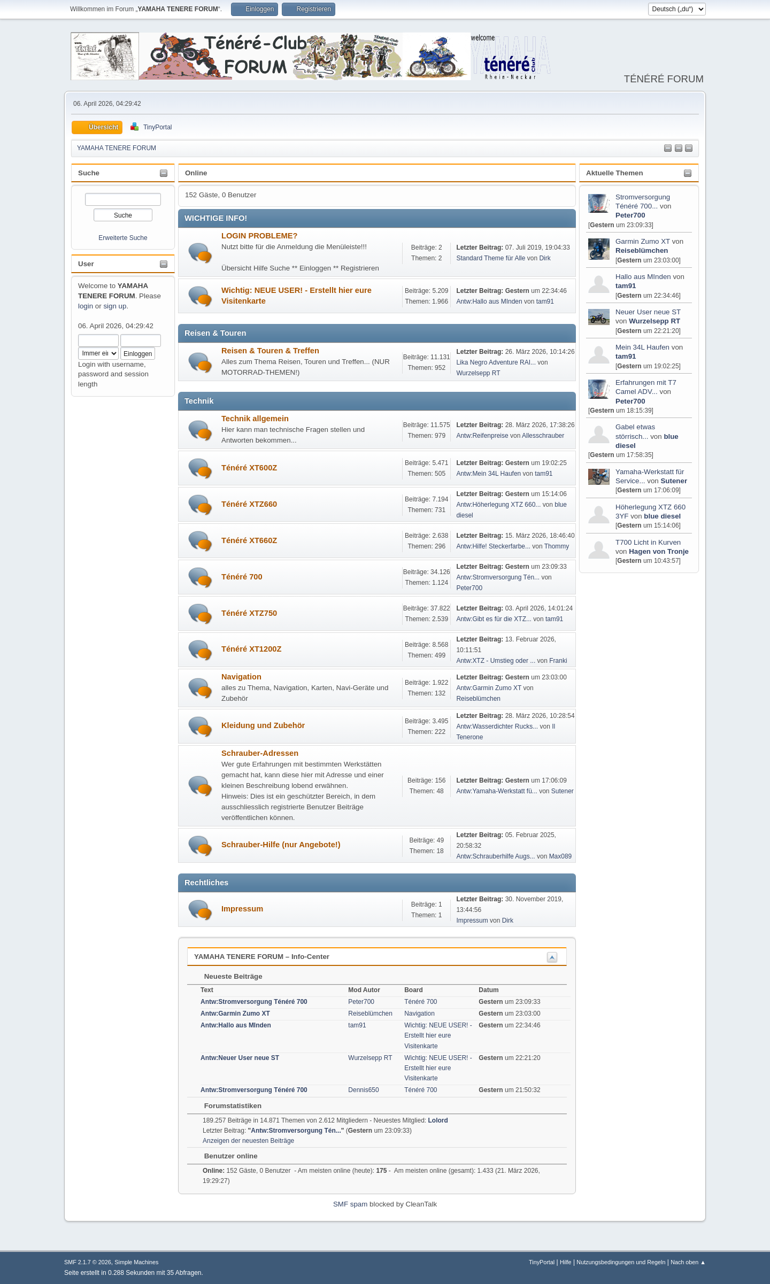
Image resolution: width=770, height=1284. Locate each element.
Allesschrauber (543, 435)
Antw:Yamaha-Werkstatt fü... (496, 791)
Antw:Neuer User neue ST (240, 1058)
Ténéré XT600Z (249, 467)
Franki (558, 660)
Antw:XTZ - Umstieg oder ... (495, 660)
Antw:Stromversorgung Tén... (498, 577)
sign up (114, 306)
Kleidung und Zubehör (263, 725)
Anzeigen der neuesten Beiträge (248, 1140)
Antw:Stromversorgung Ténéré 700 (254, 1001)
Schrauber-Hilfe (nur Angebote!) (281, 844)
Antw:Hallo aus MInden (489, 301)
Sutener (673, 481)
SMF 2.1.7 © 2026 (87, 1262)
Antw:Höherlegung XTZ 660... (498, 504)
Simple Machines (136, 1262)
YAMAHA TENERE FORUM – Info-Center (261, 957)
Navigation (241, 676)
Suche (88, 173)
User (86, 264)
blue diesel (662, 516)
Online (196, 173)
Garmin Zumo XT (642, 241)
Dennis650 (363, 1090)
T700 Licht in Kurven (648, 542)
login (85, 306)
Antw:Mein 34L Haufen (488, 473)
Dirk (544, 258)
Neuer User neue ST (648, 312)
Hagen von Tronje (659, 551)
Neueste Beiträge (228, 976)
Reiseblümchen (641, 250)
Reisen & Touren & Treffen (270, 350)
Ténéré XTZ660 (249, 504)
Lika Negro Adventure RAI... (496, 362)
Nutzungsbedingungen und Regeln (620, 1262)
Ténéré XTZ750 (249, 613)
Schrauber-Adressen (259, 753)
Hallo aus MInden (643, 277)
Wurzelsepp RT (654, 321)
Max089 (560, 856)
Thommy (556, 546)
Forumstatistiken (227, 1106)
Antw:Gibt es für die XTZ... (494, 619)
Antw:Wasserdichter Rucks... (497, 726)
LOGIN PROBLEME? (259, 235)
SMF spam (350, 1204)
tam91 (625, 286)
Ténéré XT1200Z (251, 649)
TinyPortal (542, 1262)
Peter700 (630, 215)
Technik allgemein (255, 418)
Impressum (242, 908)
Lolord (438, 1120)
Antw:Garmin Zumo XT (488, 688)
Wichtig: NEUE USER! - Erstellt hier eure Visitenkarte (438, 1035)
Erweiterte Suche (122, 238)
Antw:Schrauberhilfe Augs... (495, 856)
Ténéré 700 (242, 577)
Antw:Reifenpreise (482, 435)
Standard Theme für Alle (490, 258)
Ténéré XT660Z (249, 540)
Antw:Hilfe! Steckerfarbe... (493, 546)
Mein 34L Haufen (642, 347)
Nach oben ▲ (688, 1262)
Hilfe (566, 1262)
